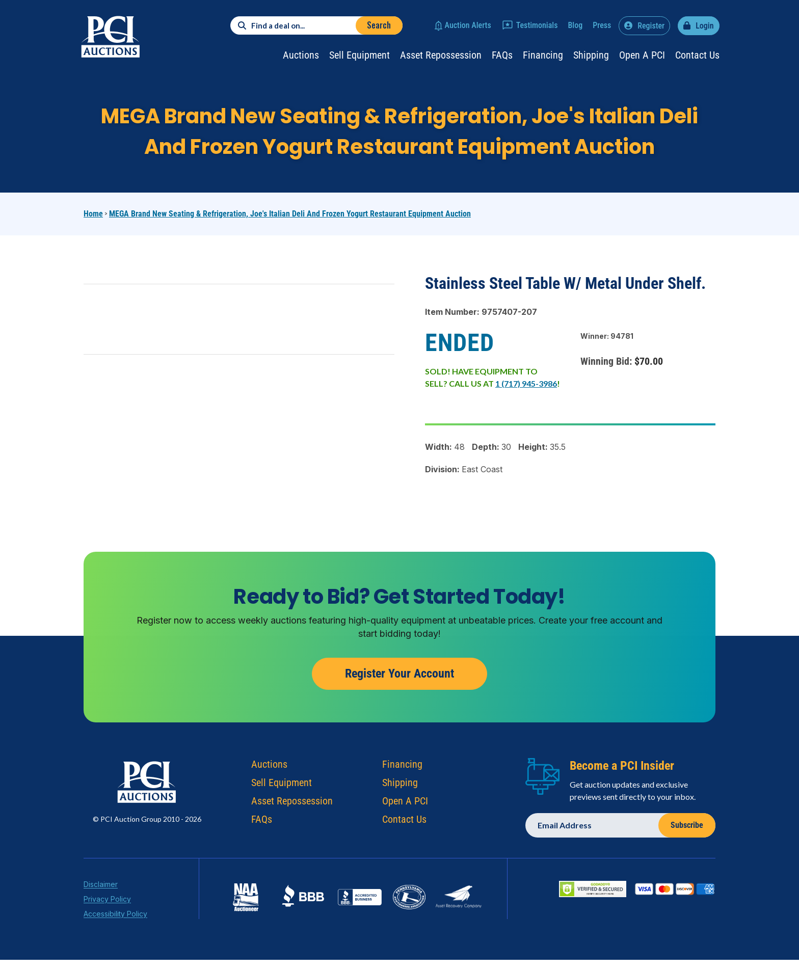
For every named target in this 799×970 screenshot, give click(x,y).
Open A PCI (405, 813)
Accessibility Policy (115, 926)
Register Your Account (399, 686)
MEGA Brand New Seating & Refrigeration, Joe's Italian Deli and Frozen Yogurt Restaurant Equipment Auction (290, 214)
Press (602, 25)
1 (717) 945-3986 (526, 383)
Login (704, 26)
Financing (543, 55)
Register (650, 26)
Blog (575, 25)
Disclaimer (101, 896)
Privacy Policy (107, 911)
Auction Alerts (468, 25)
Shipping (591, 55)
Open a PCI (642, 55)
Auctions (301, 55)
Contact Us (697, 55)
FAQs (502, 55)
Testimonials (537, 25)
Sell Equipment (359, 55)
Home (93, 214)
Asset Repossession (441, 55)
